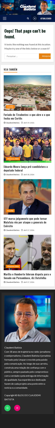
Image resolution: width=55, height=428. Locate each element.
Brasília (10, 211)
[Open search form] (28, 18)
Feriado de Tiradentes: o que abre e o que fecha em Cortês (27, 116)
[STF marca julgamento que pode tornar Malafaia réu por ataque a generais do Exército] (27, 197)
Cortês (10, 107)
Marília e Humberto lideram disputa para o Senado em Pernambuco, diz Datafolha (27, 276)
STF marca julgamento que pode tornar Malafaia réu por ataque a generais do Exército (25, 222)
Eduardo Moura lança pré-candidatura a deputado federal (26, 168)
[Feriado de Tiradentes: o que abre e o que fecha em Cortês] (27, 93)
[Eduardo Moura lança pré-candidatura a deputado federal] (27, 145)
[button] (4, 18)
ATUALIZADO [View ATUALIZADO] (41, 18)
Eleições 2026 (13, 159)
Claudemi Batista (12, 123)
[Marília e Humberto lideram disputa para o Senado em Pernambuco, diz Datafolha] (27, 252)
